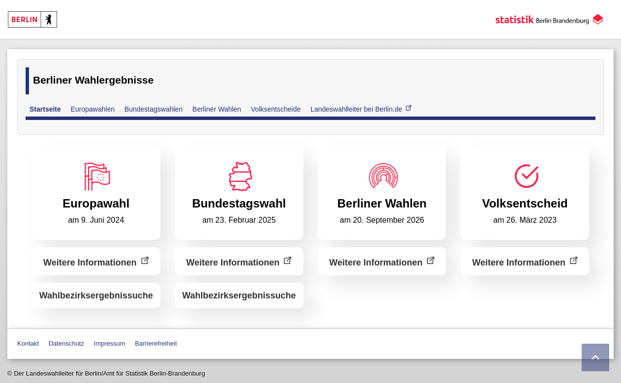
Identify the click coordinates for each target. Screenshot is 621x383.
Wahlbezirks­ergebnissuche (96, 295)
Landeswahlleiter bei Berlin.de (361, 108)
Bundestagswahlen (153, 109)
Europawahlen (93, 109)
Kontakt (28, 343)
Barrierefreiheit (156, 343)
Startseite (45, 109)
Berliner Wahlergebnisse (93, 80)
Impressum (109, 343)
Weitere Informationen (96, 261)
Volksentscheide (275, 109)
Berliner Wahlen (216, 109)
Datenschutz (66, 343)
